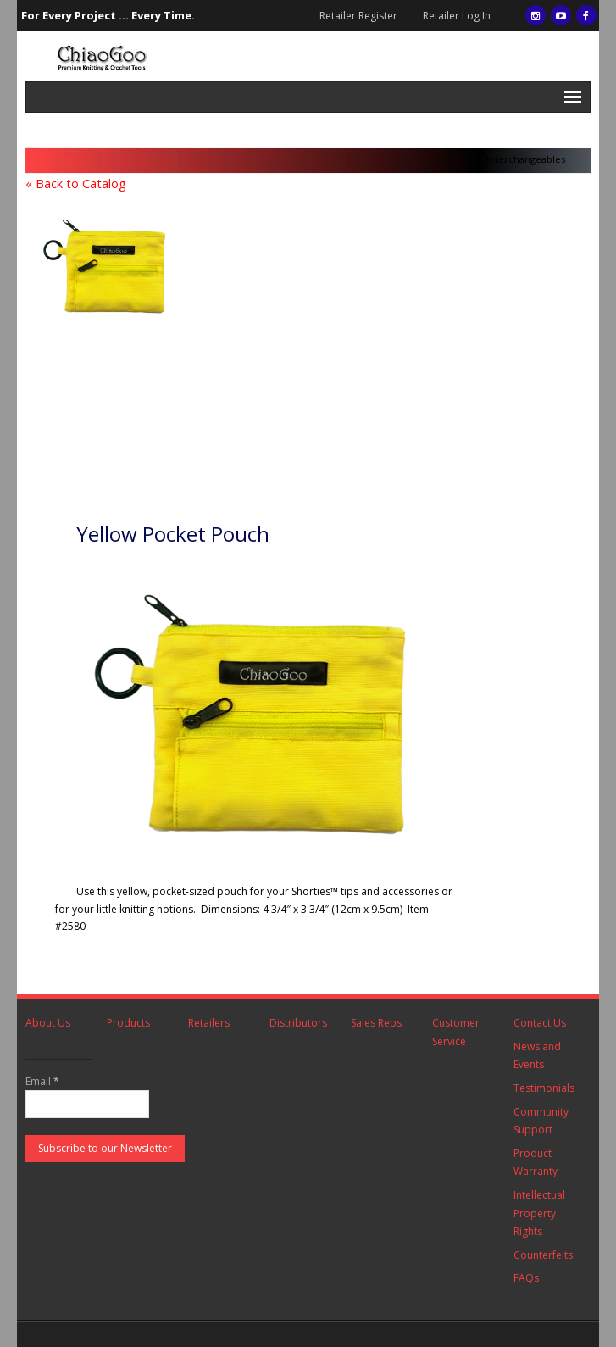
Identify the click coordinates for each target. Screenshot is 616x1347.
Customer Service (456, 1032)
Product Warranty (535, 1162)
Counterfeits (543, 1255)
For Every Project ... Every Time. (108, 15)
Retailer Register (358, 15)
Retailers (209, 1023)
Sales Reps (376, 1023)
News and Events (537, 1055)
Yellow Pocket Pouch (172, 534)
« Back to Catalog (75, 183)
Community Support (541, 1121)
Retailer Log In (457, 15)
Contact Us (539, 1023)
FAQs (526, 1278)
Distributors (298, 1023)
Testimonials (543, 1088)
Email (42, 1081)
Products (128, 1023)
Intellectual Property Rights (539, 1213)
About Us (47, 1023)
